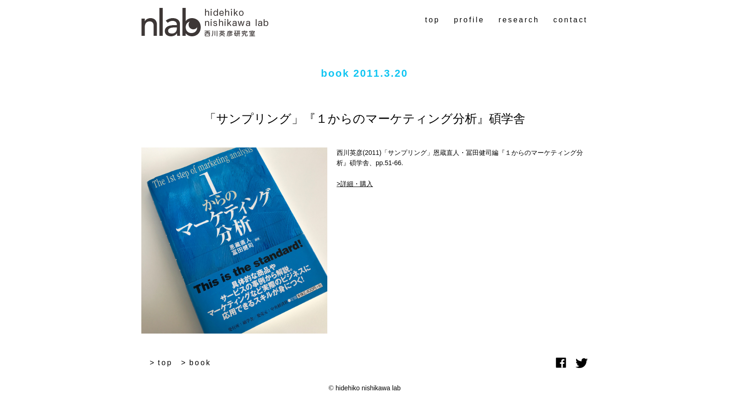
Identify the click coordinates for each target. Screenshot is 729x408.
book (200, 363)
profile (469, 20)
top (432, 20)
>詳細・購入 (355, 183)
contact (570, 20)
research (518, 20)
